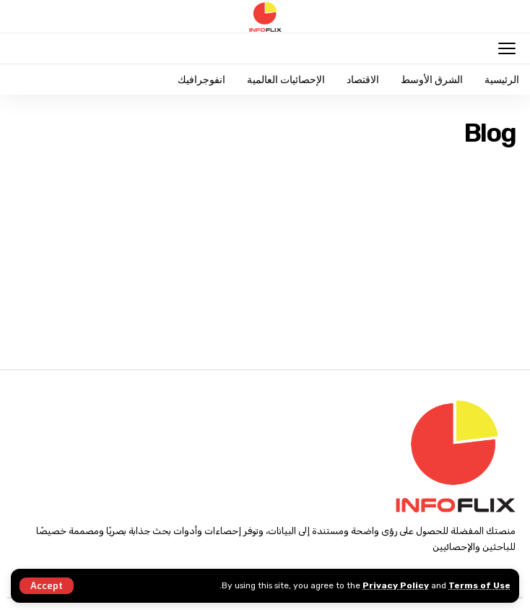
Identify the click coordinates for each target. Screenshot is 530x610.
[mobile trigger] (503, 48)
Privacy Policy (395, 585)
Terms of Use (479, 585)
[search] (24, 48)
